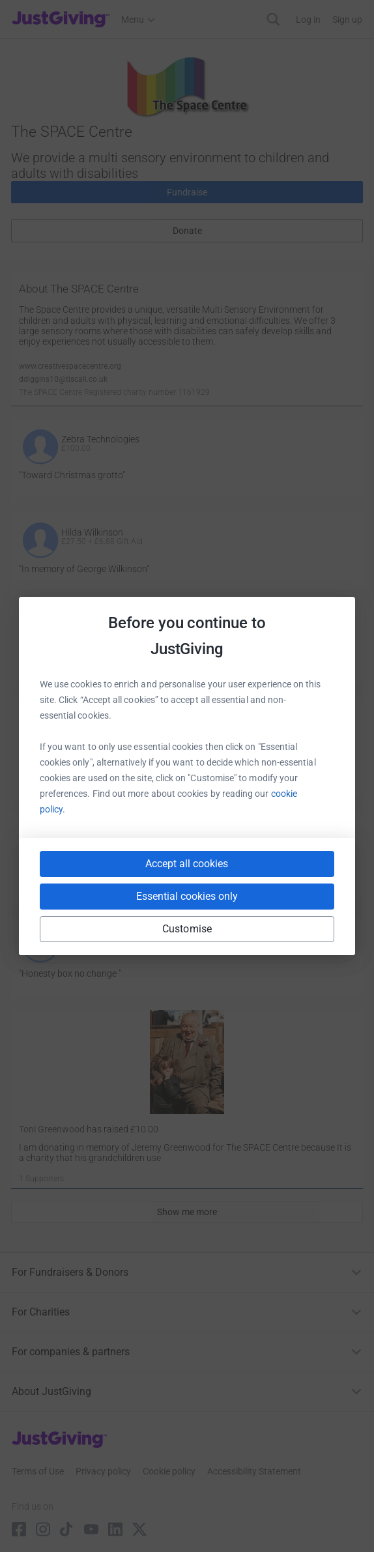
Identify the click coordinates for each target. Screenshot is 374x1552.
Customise (187, 929)
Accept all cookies (186, 863)
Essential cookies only (187, 896)
